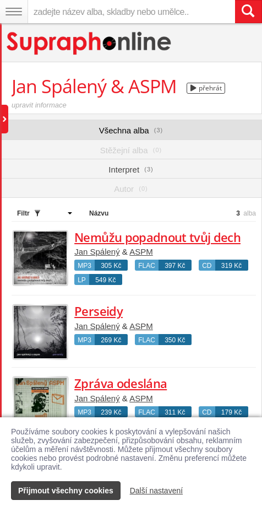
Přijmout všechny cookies (65, 490)
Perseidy (98, 311)
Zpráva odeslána (120, 383)
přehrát (206, 88)
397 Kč (175, 266)
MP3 (84, 266)
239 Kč (111, 412)
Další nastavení (156, 490)
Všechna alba (131, 130)
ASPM (141, 251)
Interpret (130, 169)
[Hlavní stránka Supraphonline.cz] (89, 43)
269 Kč (111, 340)
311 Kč (175, 412)
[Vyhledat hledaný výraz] (248, 11)
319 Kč (231, 266)
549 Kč (105, 280)
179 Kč (231, 412)
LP (82, 280)
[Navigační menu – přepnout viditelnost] (14, 11)
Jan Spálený (97, 251)
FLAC (146, 266)
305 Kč (111, 266)
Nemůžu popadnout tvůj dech (157, 237)
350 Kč (175, 340)
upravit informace (39, 105)
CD (206, 266)
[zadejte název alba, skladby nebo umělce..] (131, 11)
